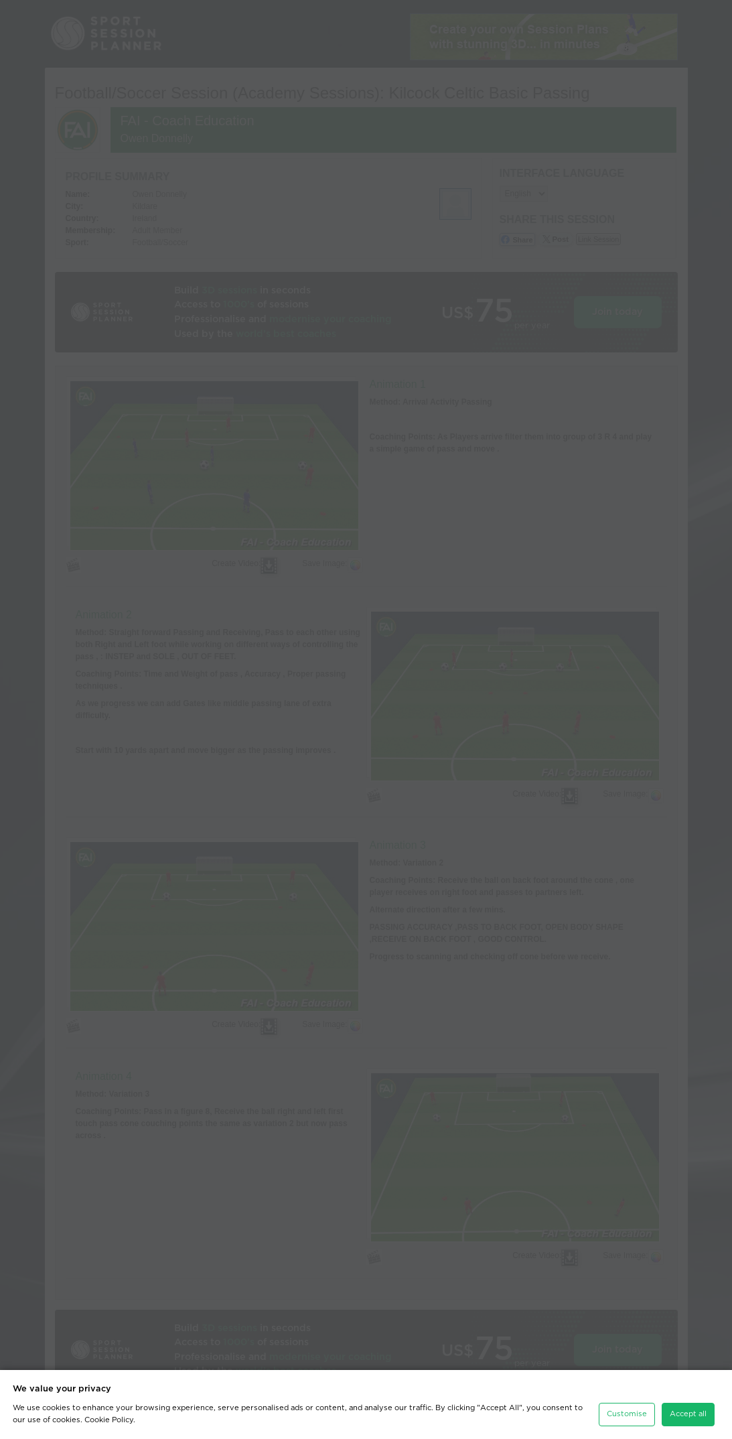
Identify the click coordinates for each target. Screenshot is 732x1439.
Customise (627, 1414)
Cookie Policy (108, 1420)
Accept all (688, 1414)
